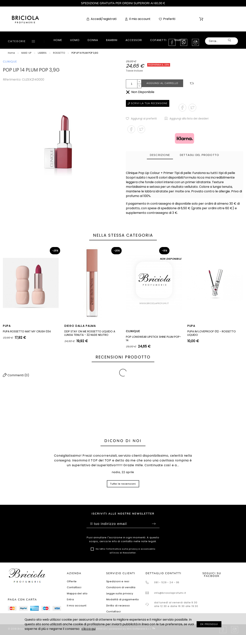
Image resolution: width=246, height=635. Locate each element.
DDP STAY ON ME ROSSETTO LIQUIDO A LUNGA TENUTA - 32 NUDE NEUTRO (89, 333)
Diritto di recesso (118, 605)
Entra (70, 599)
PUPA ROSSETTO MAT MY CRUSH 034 (27, 331)
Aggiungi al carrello (162, 83)
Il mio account (76, 605)
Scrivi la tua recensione (147, 103)
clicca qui (88, 629)
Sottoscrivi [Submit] (154, 524)
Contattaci (74, 587)
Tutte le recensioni (123, 484)
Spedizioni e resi (117, 581)
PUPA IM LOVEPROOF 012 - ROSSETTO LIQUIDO (211, 333)
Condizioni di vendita (120, 587)
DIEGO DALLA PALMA (80, 326)
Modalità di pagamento (122, 599)
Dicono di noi (123, 440)
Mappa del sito (77, 593)
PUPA (7, 326)
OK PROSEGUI (209, 624)
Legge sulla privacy (119, 593)
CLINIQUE (10, 61)
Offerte (72, 581)
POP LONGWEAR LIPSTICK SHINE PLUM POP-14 (153, 338)
